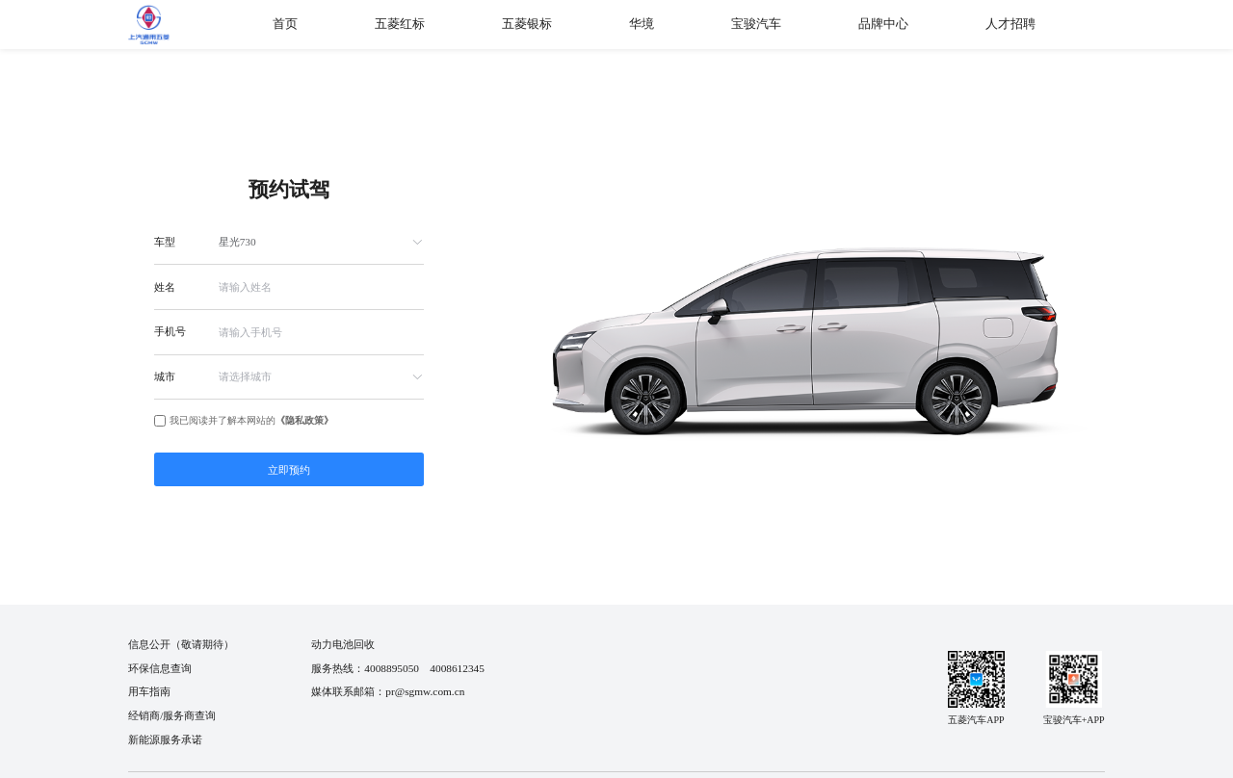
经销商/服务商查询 (172, 715)
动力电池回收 (343, 644)
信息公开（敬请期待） (181, 644)
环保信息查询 (160, 668)
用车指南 (149, 691)
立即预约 (289, 470)
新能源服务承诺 (165, 739)
